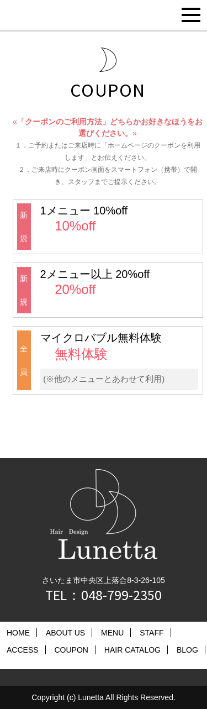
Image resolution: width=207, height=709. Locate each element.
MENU (112, 632)
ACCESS (23, 649)
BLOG (187, 649)
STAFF (151, 632)
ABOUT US (65, 632)
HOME (18, 632)
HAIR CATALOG (132, 649)
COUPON (71, 649)
